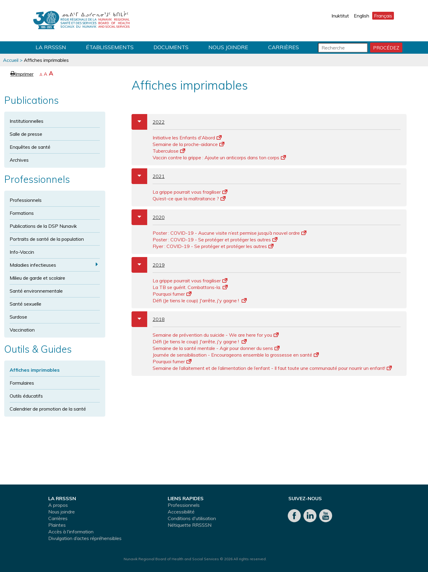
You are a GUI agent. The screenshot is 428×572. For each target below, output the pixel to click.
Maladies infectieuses (33, 265)
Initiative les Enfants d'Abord (187, 138)
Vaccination (22, 330)
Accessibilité (181, 512)
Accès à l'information (71, 532)
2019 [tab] (148, 265)
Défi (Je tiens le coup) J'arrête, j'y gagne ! (200, 300)
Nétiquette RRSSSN (189, 525)
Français (383, 16)
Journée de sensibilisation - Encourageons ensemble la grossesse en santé (236, 355)
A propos (58, 505)
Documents (171, 47)
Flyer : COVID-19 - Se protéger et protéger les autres (213, 246)
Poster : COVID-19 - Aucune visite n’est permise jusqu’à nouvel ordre (229, 233)
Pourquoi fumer (172, 294)
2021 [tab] (148, 176)
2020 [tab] (148, 217)
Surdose (18, 317)
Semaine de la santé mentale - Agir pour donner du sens (216, 348)
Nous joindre (228, 47)
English (361, 16)
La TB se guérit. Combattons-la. (190, 287)
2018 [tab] (148, 319)
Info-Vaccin (22, 252)
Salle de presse (26, 134)
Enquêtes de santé (30, 147)
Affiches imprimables (35, 370)
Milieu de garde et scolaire (37, 278)
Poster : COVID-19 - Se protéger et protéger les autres (215, 240)
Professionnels (26, 200)
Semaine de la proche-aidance (188, 144)
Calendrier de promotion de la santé (48, 409)
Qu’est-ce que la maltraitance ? (189, 198)
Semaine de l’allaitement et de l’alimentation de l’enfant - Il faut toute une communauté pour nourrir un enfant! (272, 368)
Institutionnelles (26, 121)
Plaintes (57, 525)
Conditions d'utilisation (192, 518)
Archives (19, 160)
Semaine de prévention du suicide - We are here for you (216, 335)
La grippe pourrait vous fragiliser (190, 192)
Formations (22, 213)
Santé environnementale (36, 291)
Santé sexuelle (25, 304)
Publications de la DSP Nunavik (43, 226)
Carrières (283, 47)
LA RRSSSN (51, 47)
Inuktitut (340, 16)
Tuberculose (169, 151)
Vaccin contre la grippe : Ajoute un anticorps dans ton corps (219, 157)
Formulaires (22, 383)
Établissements (110, 47)
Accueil (10, 60)
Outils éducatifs (26, 396)
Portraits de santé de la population (47, 239)
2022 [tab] (148, 122)
